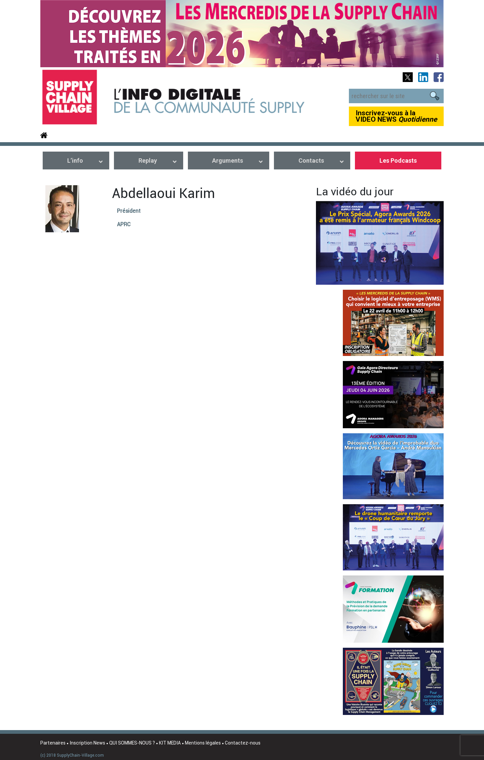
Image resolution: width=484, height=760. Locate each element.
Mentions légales (203, 743)
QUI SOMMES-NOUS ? (132, 743)
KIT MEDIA (170, 743)
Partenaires (53, 743)
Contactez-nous (242, 743)
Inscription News (87, 743)
